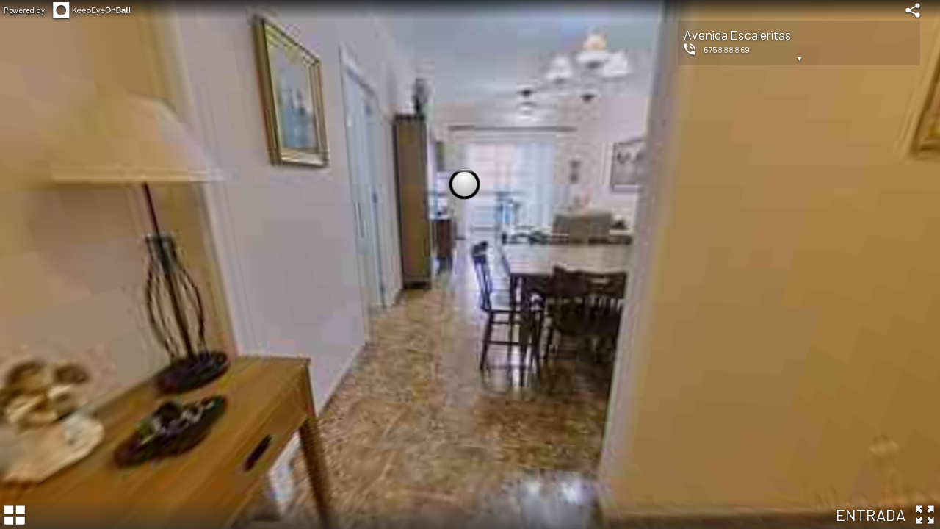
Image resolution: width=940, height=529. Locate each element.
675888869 (727, 49)
